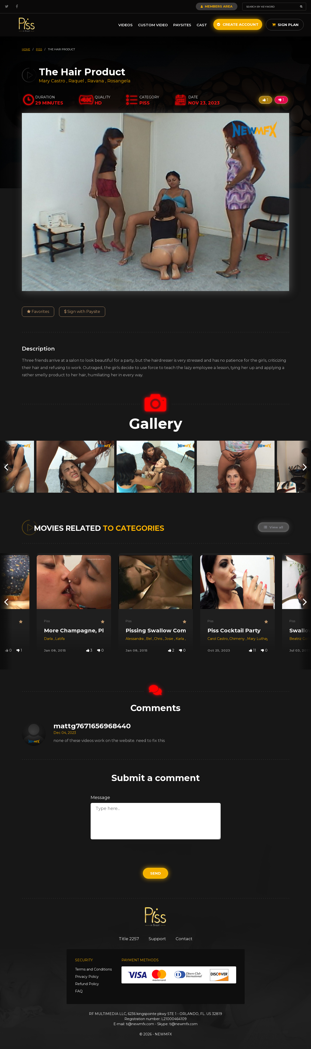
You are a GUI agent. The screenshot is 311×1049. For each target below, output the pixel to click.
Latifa (60, 638)
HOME (26, 49)
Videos (125, 25)
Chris (158, 638)
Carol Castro (217, 638)
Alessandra (135, 638)
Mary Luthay (257, 638)
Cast (202, 25)
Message (100, 797)
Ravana (96, 81)
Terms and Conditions (93, 969)
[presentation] (6, 467)
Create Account (238, 24)
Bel (149, 638)
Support (157, 938)
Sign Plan (285, 24)
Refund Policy (87, 984)
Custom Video (153, 25)
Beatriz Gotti (300, 638)
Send (155, 873)
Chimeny (237, 638)
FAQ (79, 991)
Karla (180, 638)
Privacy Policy (87, 976)
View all (273, 527)
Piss (47, 621)
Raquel (77, 81)
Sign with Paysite (82, 311)
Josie (169, 638)
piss (39, 49)
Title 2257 (129, 938)
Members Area (217, 6)
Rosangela (118, 81)
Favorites (38, 311)
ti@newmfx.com (140, 1024)
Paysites (182, 25)
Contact (184, 938)
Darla (49, 638)
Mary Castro (52, 81)
